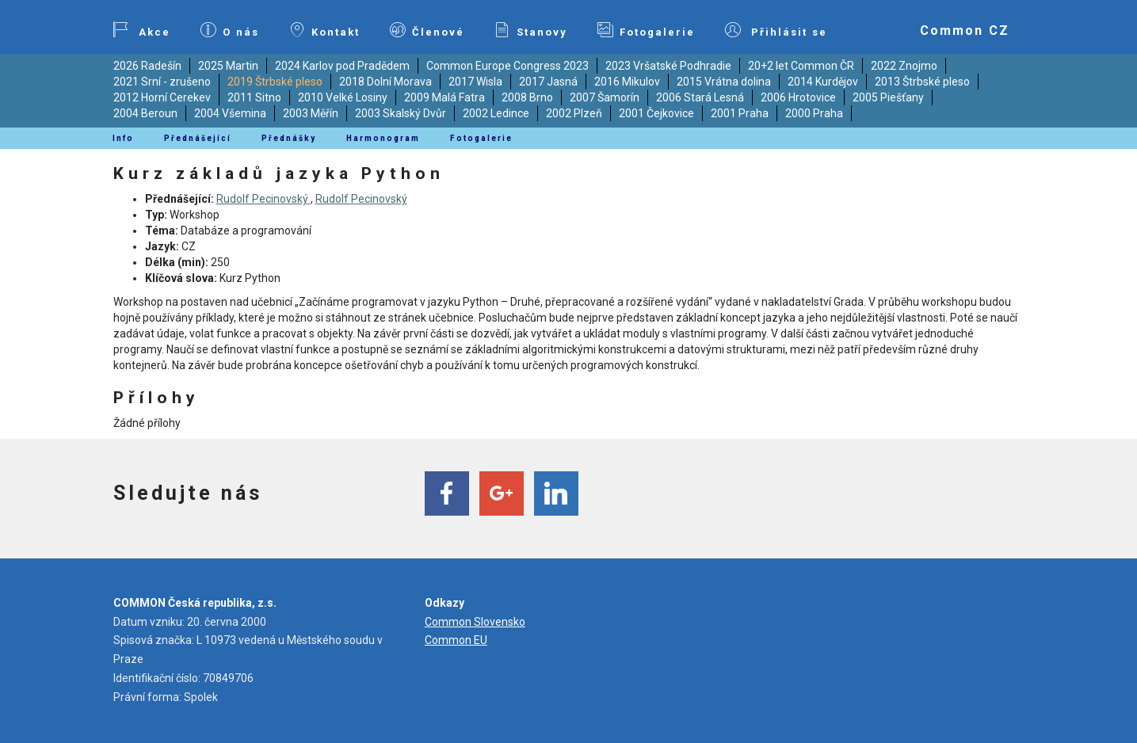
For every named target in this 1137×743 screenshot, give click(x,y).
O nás (229, 30)
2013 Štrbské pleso (922, 81)
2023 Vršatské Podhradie (668, 65)
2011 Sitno (254, 97)
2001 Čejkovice (656, 113)
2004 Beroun (145, 113)
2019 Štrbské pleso (274, 81)
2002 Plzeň (574, 113)
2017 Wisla (475, 81)
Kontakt (324, 30)
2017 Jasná (548, 81)
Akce (142, 30)
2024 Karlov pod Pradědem (342, 65)
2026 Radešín (147, 65)
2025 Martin (228, 65)
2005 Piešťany (888, 97)
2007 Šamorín (604, 97)
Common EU (456, 640)
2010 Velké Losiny (342, 97)
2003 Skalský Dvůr (400, 113)
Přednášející (197, 138)
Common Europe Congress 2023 (507, 65)
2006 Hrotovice (798, 97)
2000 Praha (814, 113)
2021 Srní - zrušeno (162, 81)
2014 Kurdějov (823, 81)
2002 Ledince (496, 113)
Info (123, 138)
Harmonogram (383, 138)
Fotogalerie (646, 30)
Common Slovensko (475, 621)
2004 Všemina (230, 113)
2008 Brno (527, 97)
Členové (427, 30)
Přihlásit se (776, 30)
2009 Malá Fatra (444, 97)
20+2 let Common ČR (801, 65)
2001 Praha (740, 113)
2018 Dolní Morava (385, 81)
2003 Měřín (310, 113)
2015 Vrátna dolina (724, 81)
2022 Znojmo (904, 65)
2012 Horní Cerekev (162, 97)
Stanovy (530, 30)
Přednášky (288, 138)
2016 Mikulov (627, 81)
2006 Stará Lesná (700, 97)
